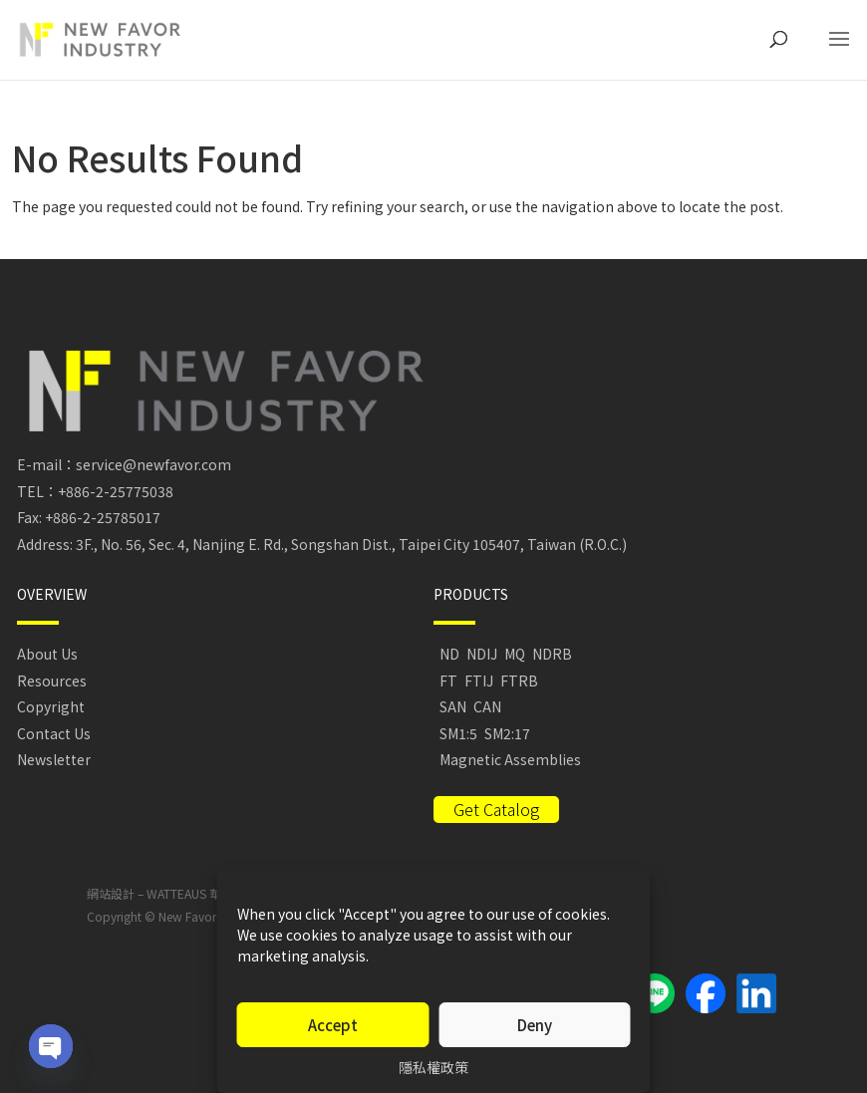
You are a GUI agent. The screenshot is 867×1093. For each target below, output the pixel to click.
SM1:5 (458, 733)
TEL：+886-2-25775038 (95, 491)
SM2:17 (507, 733)
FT (448, 680)
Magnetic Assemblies (510, 759)
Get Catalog (496, 809)
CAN (487, 706)
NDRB (552, 654)
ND (449, 654)
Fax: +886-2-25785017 (88, 517)
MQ (514, 654)
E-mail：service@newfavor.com (124, 464)
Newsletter (54, 759)
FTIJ (478, 680)
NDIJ (481, 654)
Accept (333, 1024)
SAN (452, 706)
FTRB (519, 680)
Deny (534, 1024)
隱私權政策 (433, 1067)
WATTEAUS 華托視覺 (201, 893)
